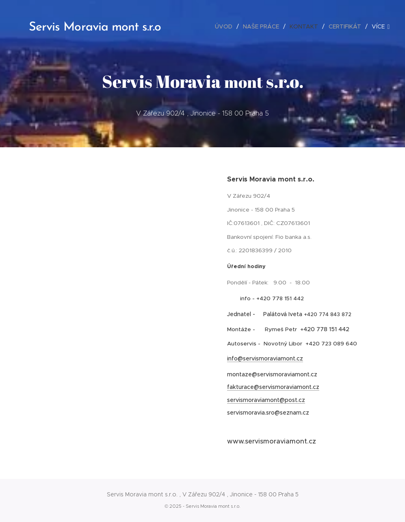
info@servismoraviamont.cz (265, 358)
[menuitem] (226, 26)
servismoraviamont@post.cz (266, 400)
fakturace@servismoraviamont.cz (273, 387)
